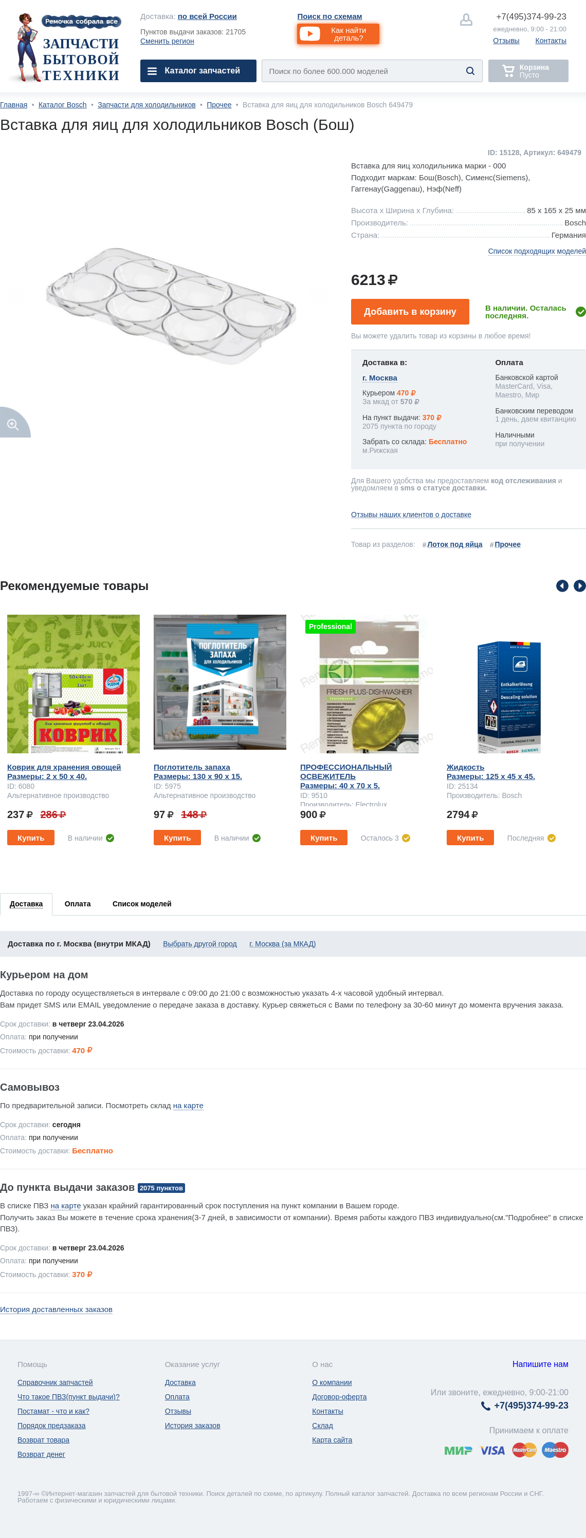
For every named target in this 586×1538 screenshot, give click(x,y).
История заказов (193, 1425)
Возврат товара (43, 1440)
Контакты (551, 40)
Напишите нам (540, 1364)
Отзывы (506, 40)
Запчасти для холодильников (146, 105)
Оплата (177, 1397)
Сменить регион (167, 41)
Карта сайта (332, 1440)
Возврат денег (41, 1454)
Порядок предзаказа (51, 1425)
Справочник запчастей (55, 1382)
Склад (322, 1425)
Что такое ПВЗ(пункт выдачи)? (68, 1397)
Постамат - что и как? (53, 1411)
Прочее (219, 105)
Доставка (180, 1382)
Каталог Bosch (63, 105)
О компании (332, 1382)
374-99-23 (531, 16)
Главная (13, 105)
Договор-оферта (339, 1397)
